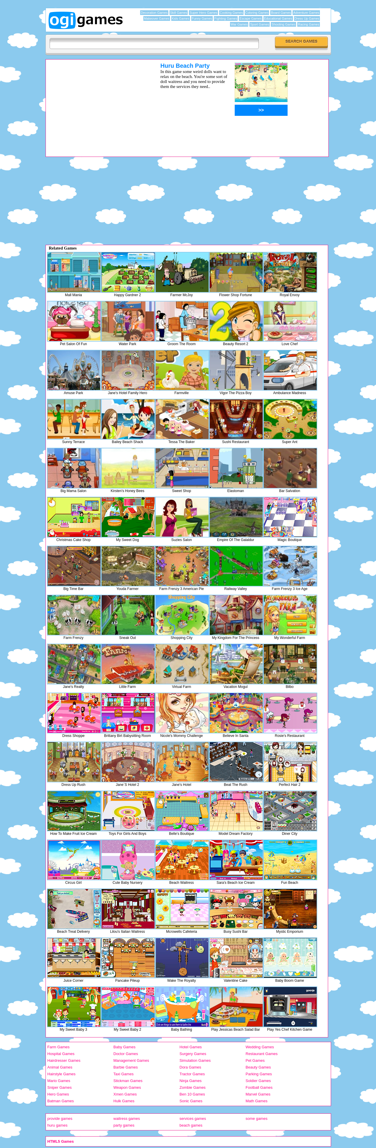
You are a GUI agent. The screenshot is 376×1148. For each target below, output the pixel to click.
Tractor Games (192, 1074)
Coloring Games (256, 12)
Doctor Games (125, 1054)
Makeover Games (156, 18)
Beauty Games (258, 1067)
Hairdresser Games (63, 1060)
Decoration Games (154, 12)
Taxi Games (123, 1074)
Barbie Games (125, 1067)
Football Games (259, 1087)
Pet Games (255, 1060)
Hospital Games (60, 1054)
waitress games (126, 1118)
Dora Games (190, 1067)
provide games (59, 1118)
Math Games (256, 1101)
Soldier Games (258, 1081)
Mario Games (58, 1081)
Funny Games (202, 18)
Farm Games (58, 1047)
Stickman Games (127, 1081)
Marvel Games (258, 1094)
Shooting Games (283, 24)
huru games (57, 1125)
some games (256, 1118)
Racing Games (308, 24)
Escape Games (250, 18)
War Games (239, 24)
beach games (190, 1125)
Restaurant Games (262, 1054)
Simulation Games (195, 1060)
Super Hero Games (203, 12)
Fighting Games (225, 18)
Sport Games (259, 24)
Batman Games (60, 1101)
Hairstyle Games (61, 1074)
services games (192, 1118)
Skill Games (178, 12)
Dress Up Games (307, 18)
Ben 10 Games (192, 1094)
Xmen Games (125, 1094)
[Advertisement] (95, 103)
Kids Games (180, 18)
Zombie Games (192, 1087)
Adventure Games (306, 12)
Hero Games (58, 1094)
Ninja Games (190, 1081)
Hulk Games (124, 1101)
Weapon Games (127, 1087)
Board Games (281, 12)
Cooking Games (231, 12)
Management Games (131, 1060)
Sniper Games (59, 1087)
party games (124, 1125)
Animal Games (59, 1067)
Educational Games (278, 18)
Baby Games (124, 1047)
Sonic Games (190, 1101)
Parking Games (259, 1074)
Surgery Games (192, 1054)
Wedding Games (260, 1047)
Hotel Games (190, 1047)
